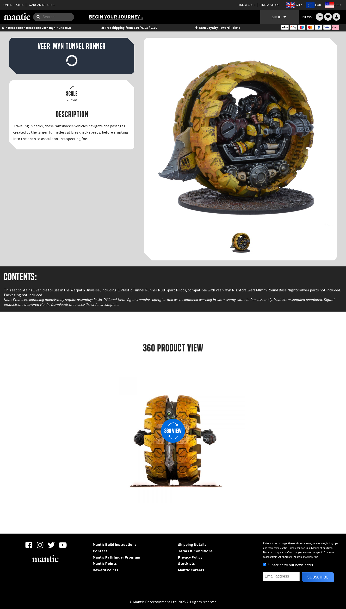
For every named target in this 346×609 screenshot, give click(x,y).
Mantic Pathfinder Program (116, 557)
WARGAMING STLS (42, 5)
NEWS (307, 16)
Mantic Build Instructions (114, 544)
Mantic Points (105, 563)
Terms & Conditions (195, 550)
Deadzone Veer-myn (41, 28)
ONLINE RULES (13, 5)
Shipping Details (192, 544)
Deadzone (15, 28)
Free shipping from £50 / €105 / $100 (128, 28)
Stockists (186, 563)
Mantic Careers (191, 569)
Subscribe (317, 577)
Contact (100, 550)
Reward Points (105, 569)
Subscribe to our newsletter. (288, 564)
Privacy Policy (190, 557)
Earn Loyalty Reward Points (217, 28)
